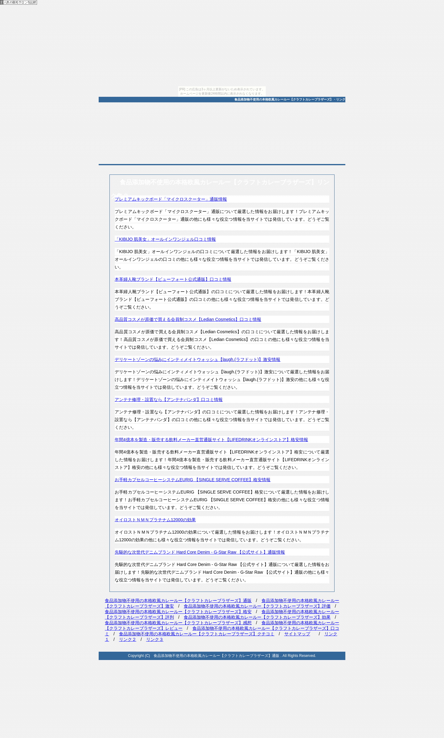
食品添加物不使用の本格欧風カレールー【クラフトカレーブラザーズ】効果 (257, 617)
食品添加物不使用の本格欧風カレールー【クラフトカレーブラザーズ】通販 (178, 600)
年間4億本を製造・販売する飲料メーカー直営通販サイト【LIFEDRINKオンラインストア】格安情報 (211, 439)
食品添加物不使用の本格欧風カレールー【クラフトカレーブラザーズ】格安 (178, 611)
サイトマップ (297, 633)
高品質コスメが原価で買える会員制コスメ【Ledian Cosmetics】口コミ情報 (188, 319)
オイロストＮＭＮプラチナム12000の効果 (155, 519)
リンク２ (127, 639)
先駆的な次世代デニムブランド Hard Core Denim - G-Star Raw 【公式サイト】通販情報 (200, 552)
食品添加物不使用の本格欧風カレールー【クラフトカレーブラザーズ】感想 (178, 622)
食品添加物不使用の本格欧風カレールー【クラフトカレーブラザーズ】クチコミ (196, 633)
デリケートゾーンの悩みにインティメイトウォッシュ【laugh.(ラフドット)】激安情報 (197, 359)
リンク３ (154, 639)
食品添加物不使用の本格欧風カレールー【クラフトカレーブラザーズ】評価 (257, 606)
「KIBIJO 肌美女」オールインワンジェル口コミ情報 (165, 239)
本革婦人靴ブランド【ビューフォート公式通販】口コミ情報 (173, 279)
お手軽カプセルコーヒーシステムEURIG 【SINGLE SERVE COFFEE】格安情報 (192, 479)
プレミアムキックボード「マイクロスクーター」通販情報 (171, 199)
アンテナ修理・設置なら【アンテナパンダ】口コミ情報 (169, 399)
